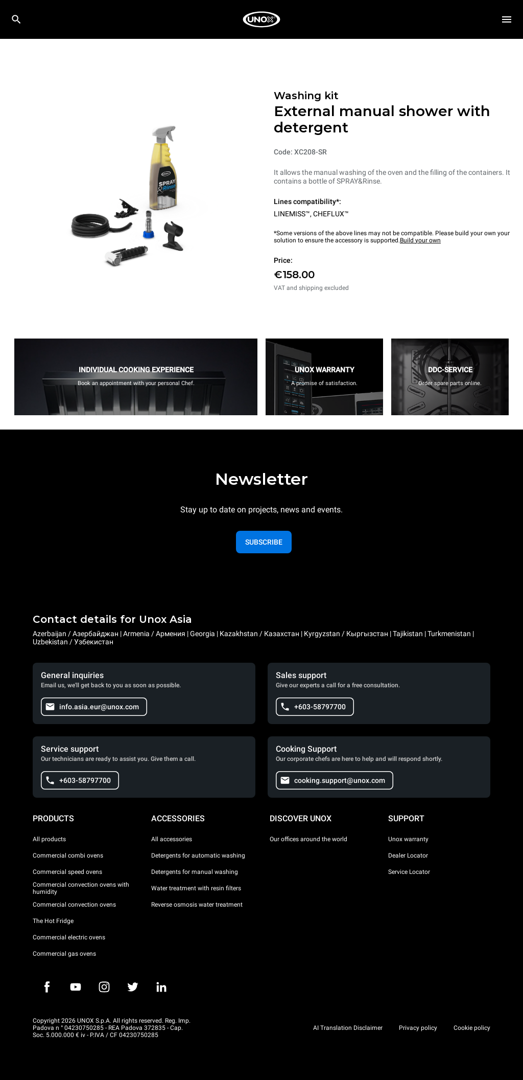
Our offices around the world (308, 839)
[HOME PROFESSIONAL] (261, 19)
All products (49, 839)
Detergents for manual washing (194, 871)
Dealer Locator (408, 855)
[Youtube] (75, 987)
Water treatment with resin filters (196, 888)
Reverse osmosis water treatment (197, 904)
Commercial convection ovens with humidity (81, 888)
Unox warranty (408, 839)
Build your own (420, 240)
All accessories (171, 839)
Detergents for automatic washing (198, 855)
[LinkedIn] (161, 987)
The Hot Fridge (53, 921)
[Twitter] (132, 987)
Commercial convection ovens (74, 904)
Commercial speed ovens (67, 871)
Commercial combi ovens (68, 855)
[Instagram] (104, 987)
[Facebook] (47, 987)
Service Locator (409, 871)
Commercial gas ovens (64, 953)
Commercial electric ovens (69, 937)
